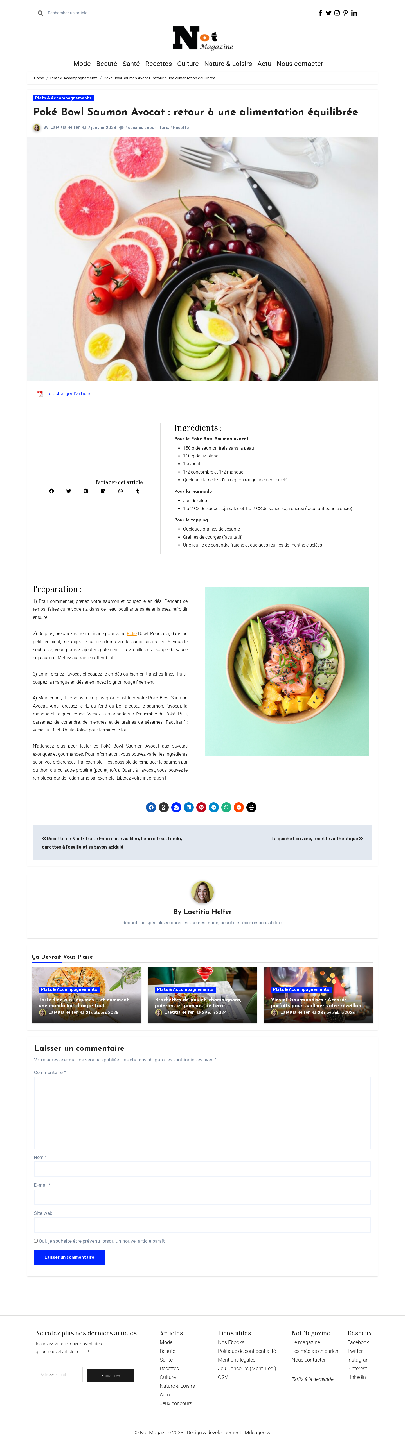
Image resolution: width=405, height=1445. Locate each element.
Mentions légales (236, 1360)
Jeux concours (176, 1403)
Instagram (358, 1360)
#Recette (179, 127)
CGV (223, 1377)
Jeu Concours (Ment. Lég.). (247, 1368)
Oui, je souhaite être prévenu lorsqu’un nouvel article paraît (99, 1241)
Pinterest (357, 1368)
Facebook (358, 1342)
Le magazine (306, 1342)
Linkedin (356, 1377)
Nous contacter (300, 64)
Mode (82, 64)
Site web (43, 1213)
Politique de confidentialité (247, 1351)
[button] (51, 491)
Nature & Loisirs (228, 64)
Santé (131, 64)
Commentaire (50, 1072)
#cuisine (133, 127)
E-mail (42, 1185)
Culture (188, 64)
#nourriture (156, 127)
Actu (264, 64)
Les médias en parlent (316, 1351)
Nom (40, 1157)
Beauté (106, 64)
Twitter (355, 1351)
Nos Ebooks (231, 1342)
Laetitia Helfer (65, 127)
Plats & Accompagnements (63, 98)
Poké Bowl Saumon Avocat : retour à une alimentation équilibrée (196, 112)
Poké (132, 633)
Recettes (158, 64)
